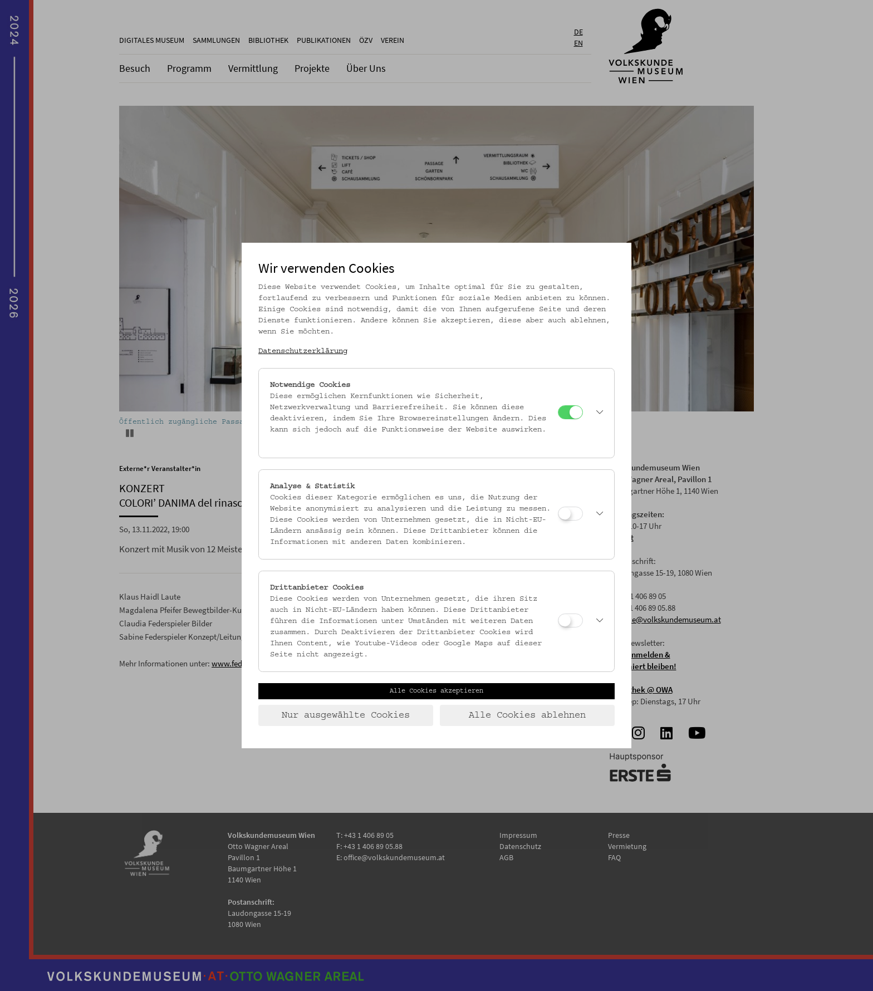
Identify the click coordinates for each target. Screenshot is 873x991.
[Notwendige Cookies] (570, 412)
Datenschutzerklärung (302, 351)
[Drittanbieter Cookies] (570, 620)
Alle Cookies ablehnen (527, 715)
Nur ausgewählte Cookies (346, 715)
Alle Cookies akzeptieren (436, 691)
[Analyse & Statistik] (570, 514)
